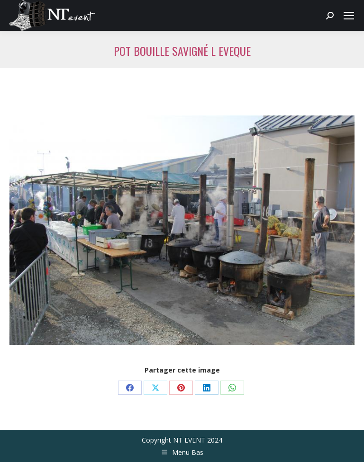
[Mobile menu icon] (349, 15)
